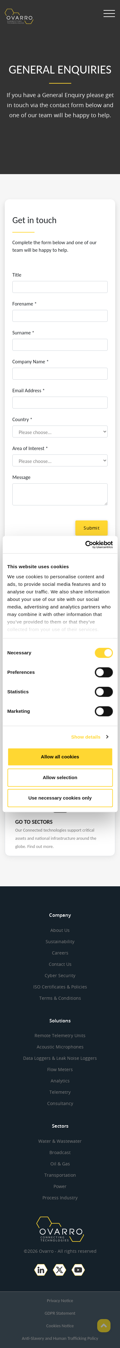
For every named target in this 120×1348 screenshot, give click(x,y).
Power (60, 1186)
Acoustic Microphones (60, 1047)
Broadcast (60, 1152)
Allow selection (60, 777)
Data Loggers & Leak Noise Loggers (60, 1058)
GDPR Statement (60, 1313)
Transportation (60, 1175)
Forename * (24, 304)
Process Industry (60, 1198)
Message (21, 477)
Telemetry (60, 1092)
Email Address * (28, 390)
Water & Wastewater (60, 1141)
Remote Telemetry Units (60, 1035)
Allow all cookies (60, 756)
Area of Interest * (30, 448)
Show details (86, 737)
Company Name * (30, 362)
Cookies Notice (60, 1326)
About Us (60, 930)
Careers (60, 953)
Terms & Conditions (60, 998)
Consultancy (60, 1103)
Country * (22, 419)
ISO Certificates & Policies (60, 987)
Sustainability (60, 941)
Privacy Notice (60, 1300)
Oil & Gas (60, 1164)
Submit (91, 528)
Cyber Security (60, 975)
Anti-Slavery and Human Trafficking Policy (60, 1338)
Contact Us (60, 964)
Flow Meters (60, 1069)
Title (16, 275)
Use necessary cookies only (60, 798)
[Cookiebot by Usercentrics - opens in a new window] (86, 545)
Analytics (60, 1081)
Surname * (23, 333)
